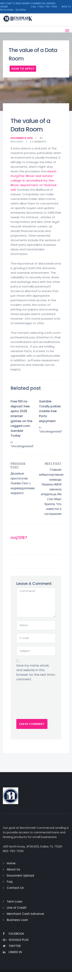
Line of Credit (16, 908)
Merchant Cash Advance (25, 914)
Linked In (12, 952)
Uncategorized (22, 446)
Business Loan (17, 920)
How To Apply (23, 69)
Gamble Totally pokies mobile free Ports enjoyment (50, 411)
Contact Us (15, 888)
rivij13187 (17, 141)
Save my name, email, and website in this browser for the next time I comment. (35, 672)
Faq (9, 882)
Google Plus (16, 940)
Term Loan (14, 902)
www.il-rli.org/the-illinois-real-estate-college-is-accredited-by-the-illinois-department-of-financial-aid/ (34, 180)
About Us (13, 869)
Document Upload (20, 875)
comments (39, 141)
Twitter (12, 946)
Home (11, 863)
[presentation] (32, 703)
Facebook (13, 934)
